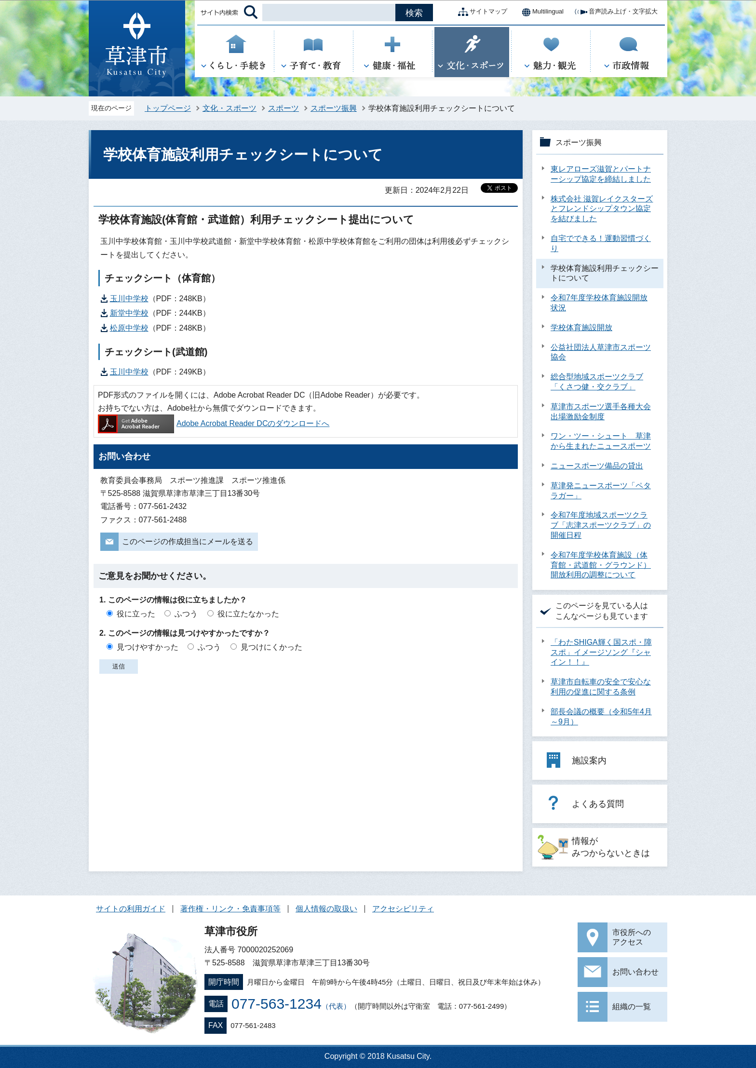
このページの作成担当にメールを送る (187, 541)
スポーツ (283, 108)
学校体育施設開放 (581, 327)
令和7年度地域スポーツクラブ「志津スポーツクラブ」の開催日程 (601, 525)
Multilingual (540, 12)
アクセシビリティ (403, 909)
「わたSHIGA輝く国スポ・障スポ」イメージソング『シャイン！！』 (601, 652)
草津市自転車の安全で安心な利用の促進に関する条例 (601, 687)
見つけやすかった (147, 647)
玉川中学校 (129, 298)
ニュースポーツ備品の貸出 (597, 466)
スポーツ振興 (333, 108)
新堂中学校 (129, 313)
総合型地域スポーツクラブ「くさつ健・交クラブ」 (597, 382)
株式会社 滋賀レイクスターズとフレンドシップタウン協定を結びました (602, 209)
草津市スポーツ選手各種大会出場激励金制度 (601, 411)
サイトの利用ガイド (130, 909)
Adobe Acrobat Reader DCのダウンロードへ (213, 423)
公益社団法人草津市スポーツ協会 (601, 352)
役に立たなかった (248, 614)
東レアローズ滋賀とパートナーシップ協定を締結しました (601, 174)
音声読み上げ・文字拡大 (615, 12)
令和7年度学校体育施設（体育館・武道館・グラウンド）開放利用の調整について (601, 565)
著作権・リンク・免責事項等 (230, 909)
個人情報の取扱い (326, 909)
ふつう (186, 614)
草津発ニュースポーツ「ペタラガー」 (601, 490)
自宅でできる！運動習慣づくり (601, 243)
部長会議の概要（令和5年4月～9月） (601, 717)
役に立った (136, 614)
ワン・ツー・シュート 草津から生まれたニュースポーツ (601, 441)
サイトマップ (480, 12)
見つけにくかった (271, 647)
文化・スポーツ (229, 108)
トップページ (168, 108)
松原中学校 (129, 328)
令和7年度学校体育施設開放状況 (599, 303)
